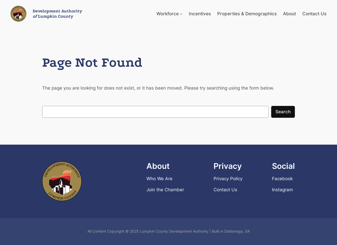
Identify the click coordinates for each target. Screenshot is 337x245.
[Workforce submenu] (181, 13)
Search (283, 111)
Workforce (167, 13)
